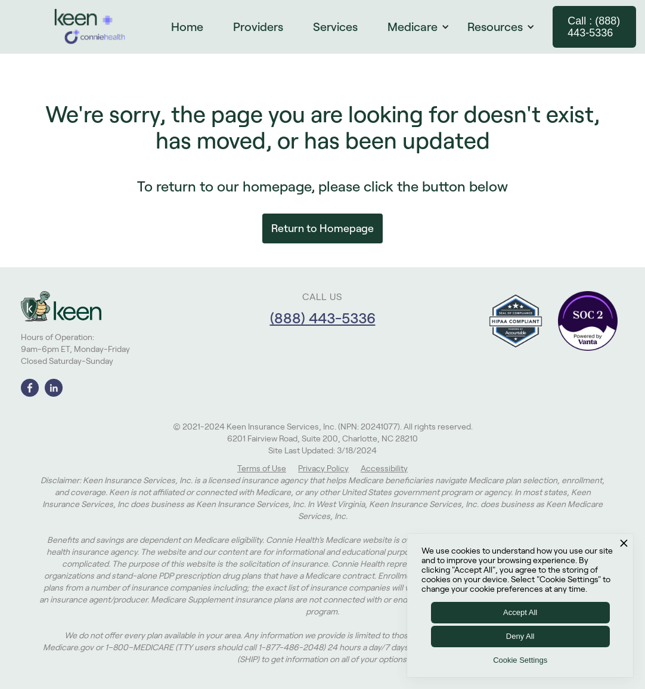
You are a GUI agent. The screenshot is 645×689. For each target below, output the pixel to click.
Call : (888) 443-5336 (594, 27)
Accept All (520, 612)
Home (187, 26)
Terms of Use (261, 468)
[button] (424, 27)
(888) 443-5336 (323, 318)
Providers (258, 26)
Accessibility (384, 468)
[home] (90, 27)
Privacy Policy (323, 468)
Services (335, 26)
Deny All (520, 636)
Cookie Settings (520, 660)
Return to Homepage (322, 228)
